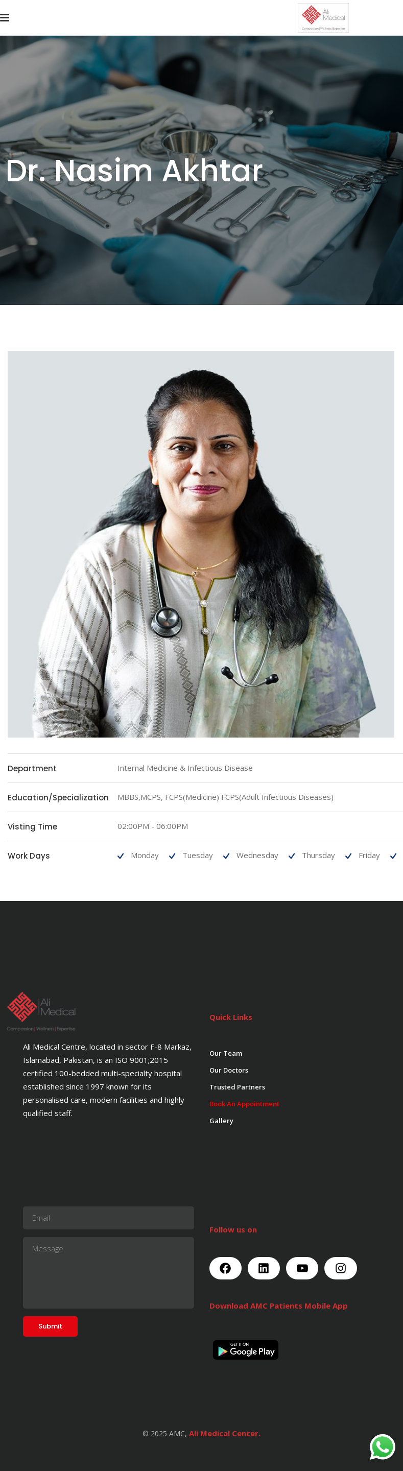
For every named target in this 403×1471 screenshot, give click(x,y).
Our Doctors (228, 1070)
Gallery (221, 1120)
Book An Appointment (244, 1103)
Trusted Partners (237, 1087)
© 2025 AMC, (165, 1433)
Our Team (225, 1053)
